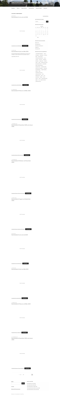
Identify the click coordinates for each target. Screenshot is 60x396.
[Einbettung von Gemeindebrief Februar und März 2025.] (22, 318)
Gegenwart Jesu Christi (44, 62)
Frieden (37, 62)
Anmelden (12, 386)
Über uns (18, 8)
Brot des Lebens (40, 56)
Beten (36, 56)
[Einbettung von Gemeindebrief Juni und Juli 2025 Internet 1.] (22, 249)
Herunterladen (25, 45)
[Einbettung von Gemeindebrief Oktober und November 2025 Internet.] (22, 177)
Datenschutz (45, 8)
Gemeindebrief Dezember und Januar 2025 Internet (18, 368)
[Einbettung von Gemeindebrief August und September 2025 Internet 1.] (22, 214)
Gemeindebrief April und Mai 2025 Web (16, 298)
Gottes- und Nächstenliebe (39, 65)
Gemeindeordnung (32, 8)
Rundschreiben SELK (44, 78)
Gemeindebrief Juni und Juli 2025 (19, 234)
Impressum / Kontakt (39, 8)
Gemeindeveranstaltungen (38, 45)
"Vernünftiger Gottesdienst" (39, 53)
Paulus (40, 78)
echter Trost (40, 59)
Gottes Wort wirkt (38, 66)
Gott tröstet (45, 68)
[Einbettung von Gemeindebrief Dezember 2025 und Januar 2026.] (22, 140)
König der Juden (38, 75)
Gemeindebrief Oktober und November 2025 (33, 389)
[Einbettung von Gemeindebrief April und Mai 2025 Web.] (22, 283)
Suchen (12, 381)
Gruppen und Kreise (24, 8)
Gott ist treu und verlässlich (39, 68)
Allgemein (36, 42)
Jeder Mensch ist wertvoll (39, 72)
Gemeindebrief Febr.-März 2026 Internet (16, 119)
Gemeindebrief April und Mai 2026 (19, 51)
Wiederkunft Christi (38, 81)
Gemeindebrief (37, 44)
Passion (37, 78)
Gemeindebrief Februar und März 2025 (21, 304)
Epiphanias (44, 59)
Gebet (39, 62)
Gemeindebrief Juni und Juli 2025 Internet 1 (17, 263)
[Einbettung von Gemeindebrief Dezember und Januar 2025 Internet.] (22, 353)
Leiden (42, 75)
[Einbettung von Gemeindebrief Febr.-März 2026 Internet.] (22, 104)
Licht (44, 75)
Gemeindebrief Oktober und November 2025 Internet (18, 193)
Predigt (36, 47)
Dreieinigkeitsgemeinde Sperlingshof (30, 3)
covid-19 (37, 59)
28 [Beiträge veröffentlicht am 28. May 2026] (43, 34)
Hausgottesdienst (38, 69)
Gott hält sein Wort (43, 66)
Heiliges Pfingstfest (43, 69)
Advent (45, 53)
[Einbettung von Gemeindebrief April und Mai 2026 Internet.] (22, 70)
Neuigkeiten (13, 8)
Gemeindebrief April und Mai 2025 (19, 269)
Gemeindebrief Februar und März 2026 (21, 90)
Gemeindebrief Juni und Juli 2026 (19, 17)
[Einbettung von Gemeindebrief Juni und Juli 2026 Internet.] (22, 31)
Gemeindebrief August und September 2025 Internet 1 (18, 229)
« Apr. (38, 37)
